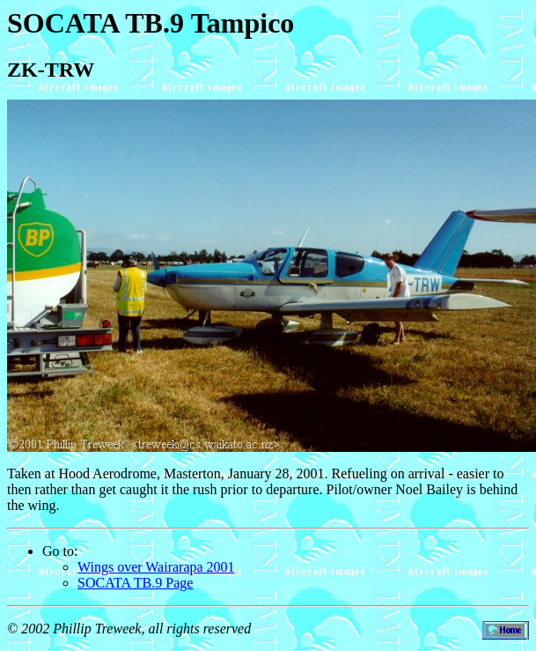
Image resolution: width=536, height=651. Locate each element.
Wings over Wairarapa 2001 (156, 566)
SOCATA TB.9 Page (135, 582)
